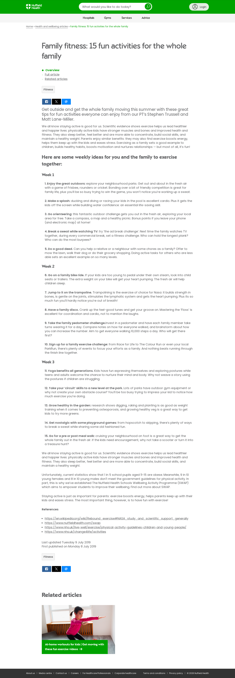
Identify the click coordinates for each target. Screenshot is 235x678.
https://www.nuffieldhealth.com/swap (73, 523)
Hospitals (88, 17)
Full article (52, 74)
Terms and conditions (154, 673)
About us (30, 673)
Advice (146, 17)
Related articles (56, 79)
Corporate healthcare (125, 673)
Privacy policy (176, 673)
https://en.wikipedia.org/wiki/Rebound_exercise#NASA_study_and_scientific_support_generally (116, 518)
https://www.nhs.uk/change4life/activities (75, 532)
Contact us (61, 673)
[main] (117, 346)
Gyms (107, 17)
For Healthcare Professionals (97, 673)
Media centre (45, 673)
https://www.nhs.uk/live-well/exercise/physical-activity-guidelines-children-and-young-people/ (115, 527)
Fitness (48, 89)
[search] (115, 6)
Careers (75, 673)
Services (127, 17)
